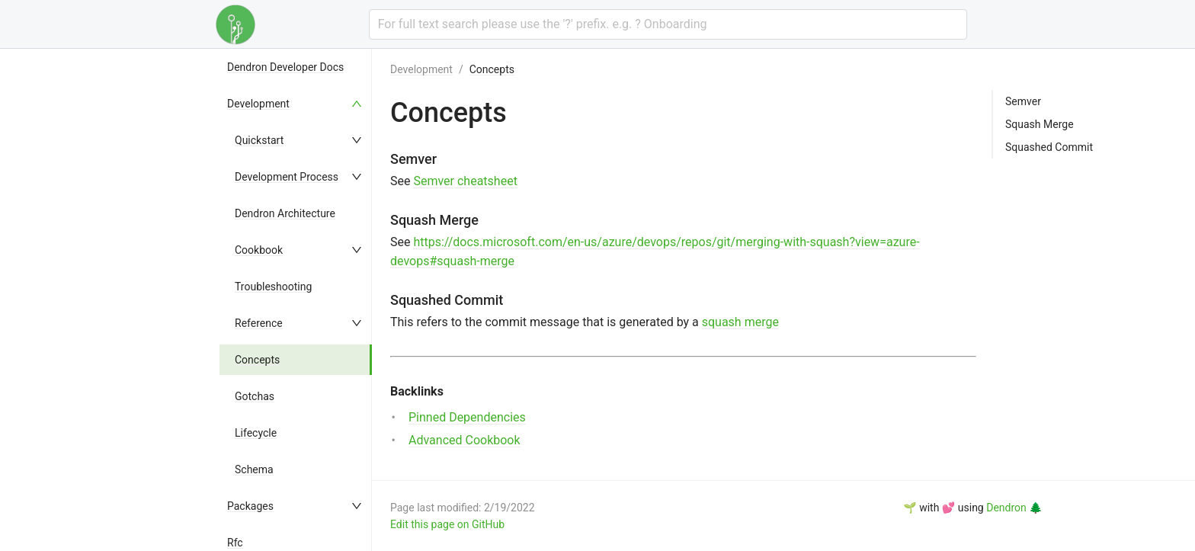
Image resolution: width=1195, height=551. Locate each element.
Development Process (286, 177)
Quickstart (259, 140)
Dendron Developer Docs (285, 67)
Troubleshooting (273, 286)
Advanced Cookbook (464, 440)
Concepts (257, 360)
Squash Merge (1039, 124)
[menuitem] (295, 67)
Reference (259, 323)
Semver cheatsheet (465, 181)
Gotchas (254, 396)
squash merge (740, 322)
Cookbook (259, 250)
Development (258, 104)
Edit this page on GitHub (447, 524)
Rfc (235, 543)
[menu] (295, 300)
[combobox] (668, 24)
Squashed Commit (1049, 147)
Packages (250, 506)
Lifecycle (256, 433)
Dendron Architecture (285, 213)
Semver (1023, 101)
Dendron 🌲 (1014, 507)
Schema (254, 469)
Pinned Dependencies (467, 417)
